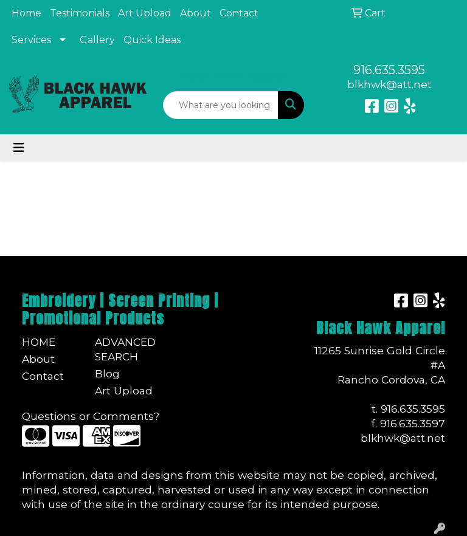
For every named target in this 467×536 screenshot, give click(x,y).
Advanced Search (124, 349)
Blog (107, 373)
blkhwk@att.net (389, 84)
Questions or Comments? (90, 416)
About (195, 13)
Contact (239, 13)
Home (26, 13)
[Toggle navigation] (19, 147)
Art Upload (144, 13)
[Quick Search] (220, 105)
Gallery (97, 40)
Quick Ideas (152, 40)
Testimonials (79, 13)
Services (31, 40)
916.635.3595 (389, 70)
